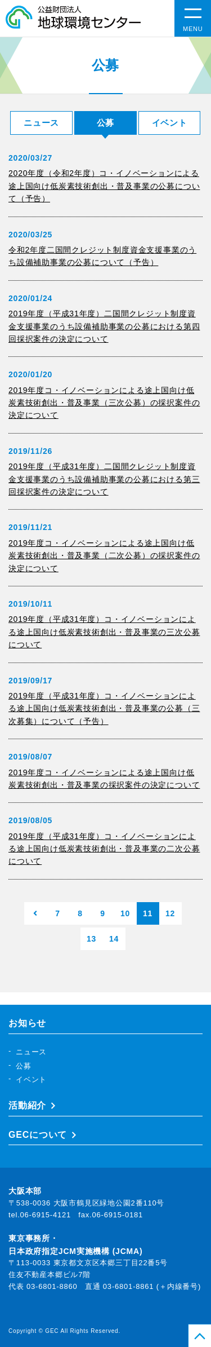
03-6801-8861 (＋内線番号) (152, 1286)
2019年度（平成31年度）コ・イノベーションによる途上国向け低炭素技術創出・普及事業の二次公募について (104, 849)
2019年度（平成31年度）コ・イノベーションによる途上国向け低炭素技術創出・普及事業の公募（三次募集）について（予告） (104, 708)
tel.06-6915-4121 (39, 1215)
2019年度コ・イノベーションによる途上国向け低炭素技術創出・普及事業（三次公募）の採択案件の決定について (104, 403)
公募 (24, 1066)
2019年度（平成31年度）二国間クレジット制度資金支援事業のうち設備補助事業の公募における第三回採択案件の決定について (104, 479)
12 (170, 913)
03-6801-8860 (52, 1286)
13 (91, 938)
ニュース (41, 122)
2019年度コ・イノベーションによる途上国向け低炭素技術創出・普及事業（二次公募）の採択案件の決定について (104, 555)
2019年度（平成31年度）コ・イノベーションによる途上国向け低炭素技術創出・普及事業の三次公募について (104, 632)
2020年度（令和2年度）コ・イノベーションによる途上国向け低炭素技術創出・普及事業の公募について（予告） (104, 186)
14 (114, 938)
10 (125, 913)
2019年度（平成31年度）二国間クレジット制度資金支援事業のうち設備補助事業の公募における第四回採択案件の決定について (104, 326)
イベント (169, 122)
